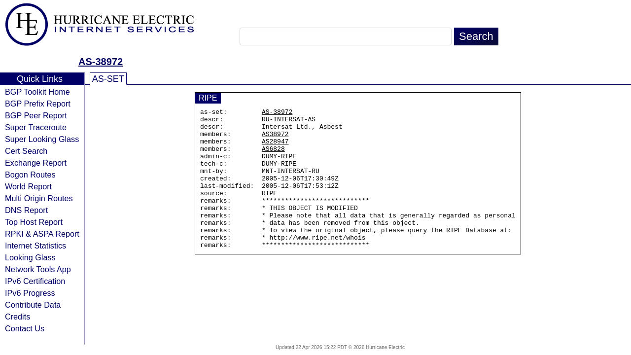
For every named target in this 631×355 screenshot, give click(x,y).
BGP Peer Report (36, 115)
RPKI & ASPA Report (42, 233)
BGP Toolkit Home (37, 91)
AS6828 (273, 157)
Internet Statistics (35, 245)
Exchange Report (36, 162)
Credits (17, 316)
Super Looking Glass (42, 139)
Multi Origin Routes (39, 198)
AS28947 (275, 148)
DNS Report (26, 210)
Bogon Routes (30, 174)
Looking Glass (30, 257)
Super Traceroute (36, 127)
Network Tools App (38, 269)
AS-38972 (100, 61)
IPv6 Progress (30, 292)
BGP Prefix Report (37, 103)
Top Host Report (34, 221)
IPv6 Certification (35, 281)
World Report (28, 186)
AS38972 (275, 139)
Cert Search (26, 150)
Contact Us (24, 328)
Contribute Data (33, 304)
